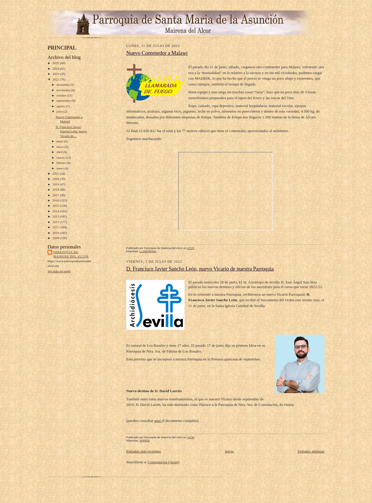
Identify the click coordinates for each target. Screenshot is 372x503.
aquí (158, 420)
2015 (56, 205)
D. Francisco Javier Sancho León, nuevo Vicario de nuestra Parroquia (200, 269)
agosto (61, 106)
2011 (56, 227)
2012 (56, 222)
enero (61, 168)
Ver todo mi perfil (59, 271)
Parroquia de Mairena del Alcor (71, 254)
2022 (56, 79)
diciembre (63, 84)
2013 (56, 216)
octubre (62, 95)
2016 (56, 200)
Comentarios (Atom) (163, 462)
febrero (62, 162)
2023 (56, 74)
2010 (56, 232)
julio (60, 111)
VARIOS (144, 440)
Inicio (229, 451)
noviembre (64, 90)
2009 (56, 238)
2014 (56, 211)
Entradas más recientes (143, 451)
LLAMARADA (147, 251)
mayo (61, 146)
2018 (56, 189)
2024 (56, 68)
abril (60, 152)
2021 (56, 173)
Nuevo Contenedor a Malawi (157, 53)
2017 (56, 195)
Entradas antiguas (311, 451)
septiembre (64, 100)
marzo (61, 157)
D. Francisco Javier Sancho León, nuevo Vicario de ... (71, 131)
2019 (56, 184)
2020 (56, 178)
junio (60, 141)
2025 (56, 63)
